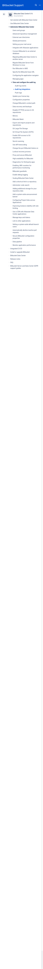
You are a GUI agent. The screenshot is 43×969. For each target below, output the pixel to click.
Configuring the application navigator (26, 75)
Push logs (18, 93)
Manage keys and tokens (21, 217)
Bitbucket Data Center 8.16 (23, 14)
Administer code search (21, 185)
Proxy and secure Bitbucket (22, 155)
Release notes (15, 259)
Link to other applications (21, 221)
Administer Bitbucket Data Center (22, 27)
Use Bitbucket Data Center (19, 23)
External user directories (21, 37)
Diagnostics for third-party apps (24, 162)
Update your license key (21, 96)
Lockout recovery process (22, 152)
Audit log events (20, 86)
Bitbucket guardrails (20, 171)
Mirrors (15, 116)
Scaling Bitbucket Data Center (23, 178)
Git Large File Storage (20, 128)
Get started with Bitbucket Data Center (23, 20)
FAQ (11, 262)
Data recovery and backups (22, 106)
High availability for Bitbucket (23, 158)
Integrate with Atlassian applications (25, 48)
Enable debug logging (20, 175)
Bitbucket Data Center (18, 255)
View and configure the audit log (24, 82)
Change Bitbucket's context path (24, 103)
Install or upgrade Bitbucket (20, 252)
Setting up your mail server (22, 44)
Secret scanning (18, 141)
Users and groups (19, 30)
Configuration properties (21, 100)
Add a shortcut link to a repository (24, 182)
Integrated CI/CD (16, 249)
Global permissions (19, 41)
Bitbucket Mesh (18, 119)
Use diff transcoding (20, 145)
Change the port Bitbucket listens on (25, 148)
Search (36, 5)
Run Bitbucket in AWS (20, 68)
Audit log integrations (22, 89)
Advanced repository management (25, 34)
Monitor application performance (24, 245)
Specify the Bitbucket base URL (24, 72)
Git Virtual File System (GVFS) (23, 132)
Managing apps (18, 79)
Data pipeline (17, 242)
